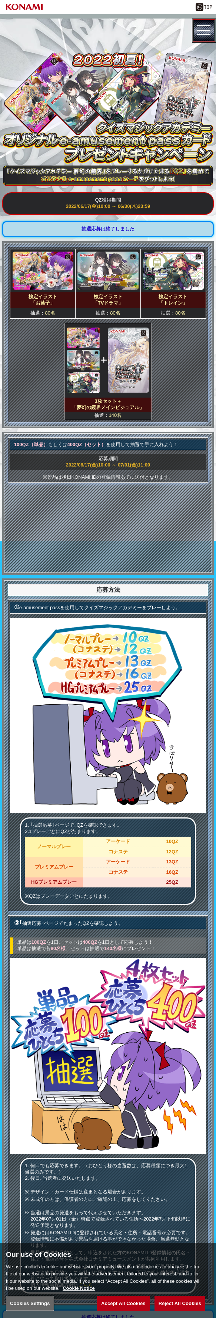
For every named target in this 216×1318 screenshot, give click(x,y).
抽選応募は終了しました (108, 229)
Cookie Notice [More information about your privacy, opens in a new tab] (79, 1295)
